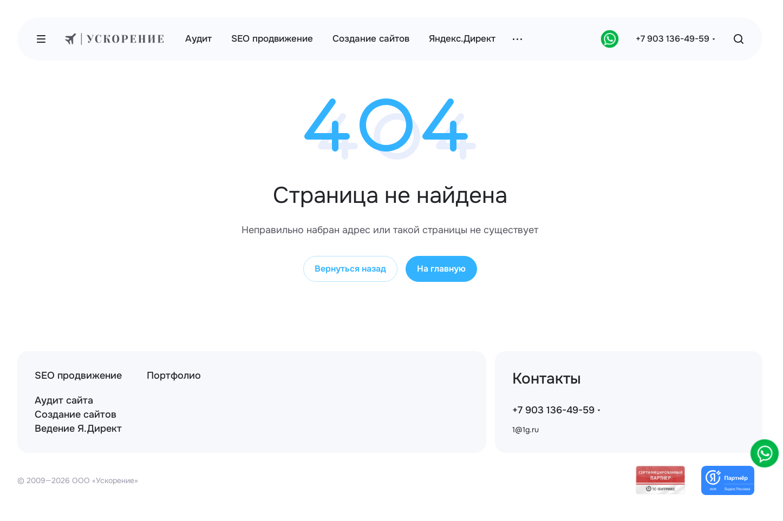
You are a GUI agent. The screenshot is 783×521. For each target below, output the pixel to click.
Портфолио (174, 375)
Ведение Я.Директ (78, 428)
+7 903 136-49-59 (672, 38)
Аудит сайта (64, 400)
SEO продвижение (78, 375)
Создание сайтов (75, 414)
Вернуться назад (350, 268)
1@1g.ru (525, 429)
